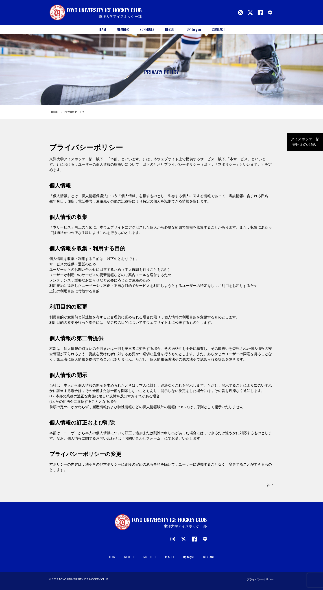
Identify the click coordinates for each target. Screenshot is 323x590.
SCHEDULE (147, 29)
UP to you (194, 29)
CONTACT (218, 29)
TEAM (102, 29)
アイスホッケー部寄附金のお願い (305, 141)
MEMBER (123, 29)
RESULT (170, 29)
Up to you (188, 556)
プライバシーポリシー (260, 579)
